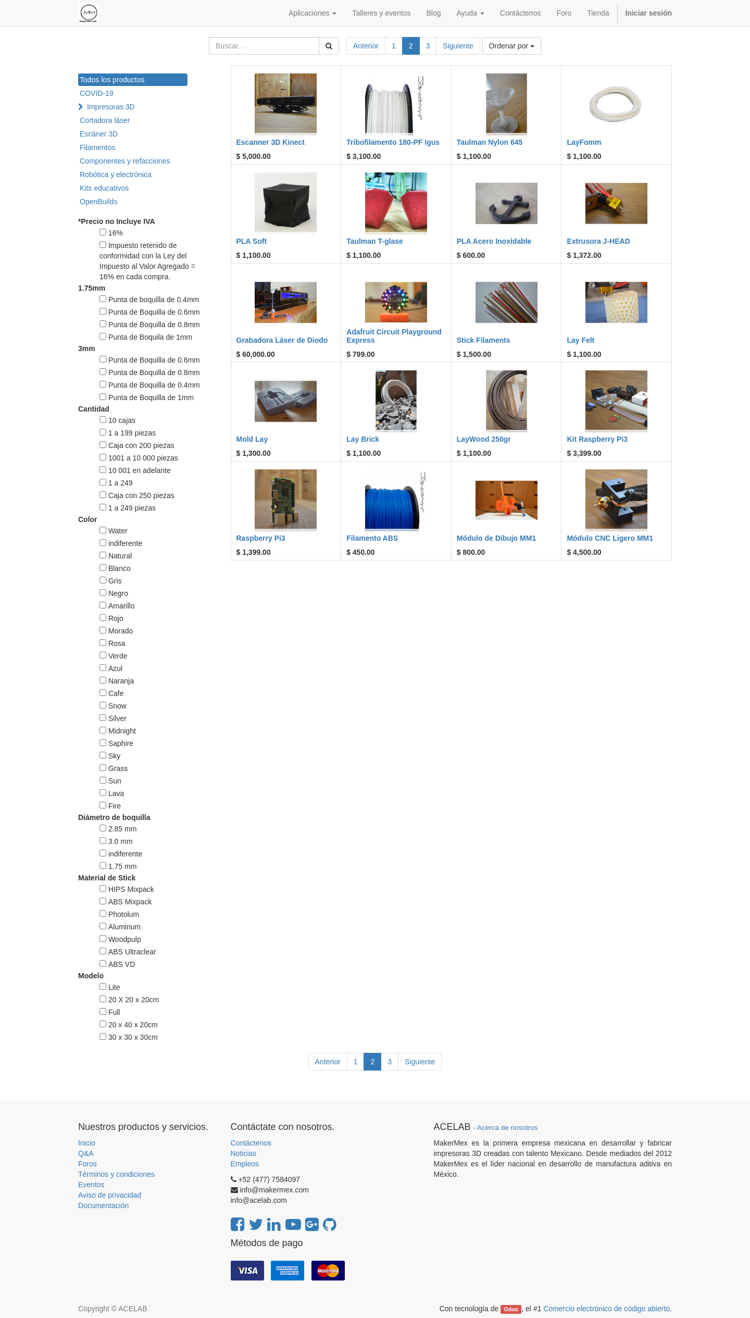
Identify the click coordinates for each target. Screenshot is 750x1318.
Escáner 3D (99, 134)
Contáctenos (251, 1143)
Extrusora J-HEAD (598, 241)
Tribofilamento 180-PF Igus (393, 142)
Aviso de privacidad (109, 1195)
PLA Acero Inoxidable (494, 241)
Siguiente (458, 46)
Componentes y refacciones (125, 161)
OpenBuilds (98, 201)
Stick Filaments (483, 340)
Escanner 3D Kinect (270, 142)
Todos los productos (112, 80)
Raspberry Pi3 (260, 538)
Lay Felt (580, 340)
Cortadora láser (105, 120)
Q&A (86, 1153)
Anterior (366, 46)
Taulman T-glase (374, 241)
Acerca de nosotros (507, 1128)
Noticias (244, 1153)
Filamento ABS (372, 538)
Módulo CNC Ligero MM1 (610, 538)
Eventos (91, 1184)
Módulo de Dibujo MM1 (496, 538)
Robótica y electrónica (116, 174)
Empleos (245, 1164)
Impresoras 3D (111, 107)
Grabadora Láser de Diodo (282, 340)
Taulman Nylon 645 (490, 142)
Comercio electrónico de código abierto (606, 1308)
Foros (87, 1164)
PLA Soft (251, 241)
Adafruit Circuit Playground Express (394, 336)
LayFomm (584, 142)
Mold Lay (252, 439)
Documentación (103, 1205)
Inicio (86, 1143)
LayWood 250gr (484, 439)
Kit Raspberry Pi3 (597, 439)
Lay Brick (362, 439)
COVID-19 (97, 93)
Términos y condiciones (116, 1174)
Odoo (511, 1309)
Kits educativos (104, 188)
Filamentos (97, 147)
